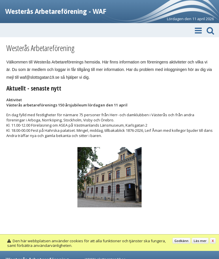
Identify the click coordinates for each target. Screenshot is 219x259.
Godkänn (181, 241)
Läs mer (200, 241)
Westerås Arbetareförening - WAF (55, 11)
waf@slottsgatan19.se (40, 77)
